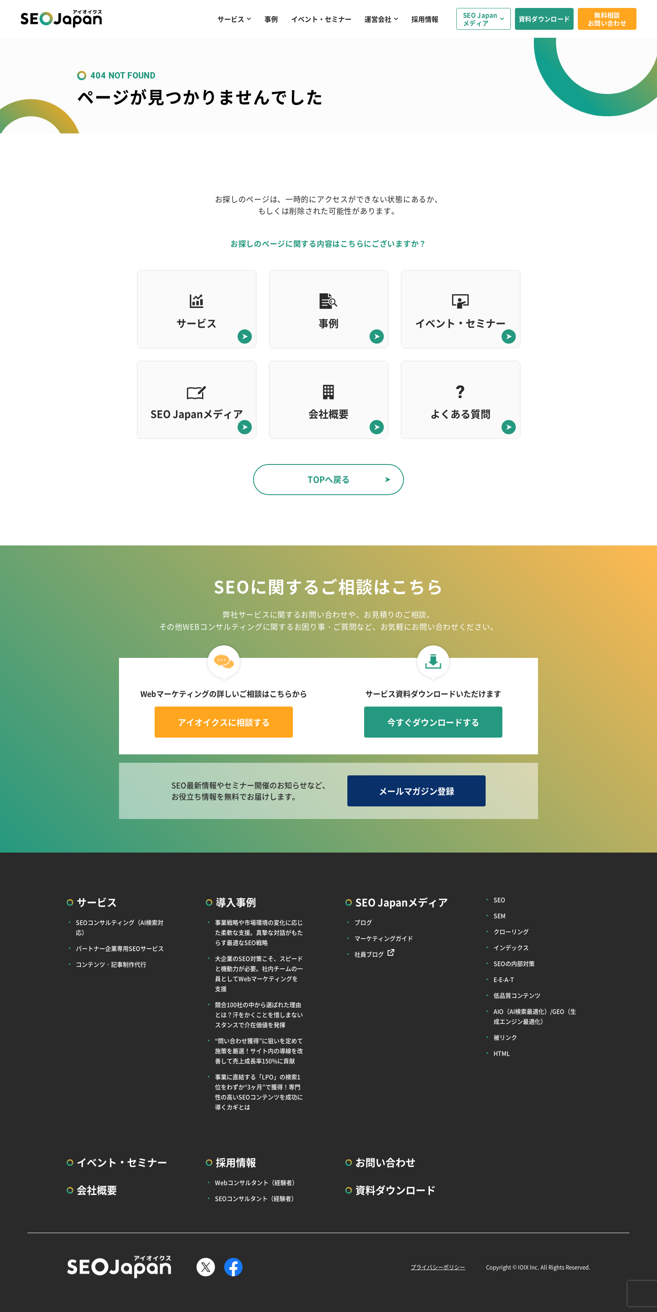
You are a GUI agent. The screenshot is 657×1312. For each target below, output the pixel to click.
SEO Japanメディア (480, 19)
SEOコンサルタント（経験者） (256, 1198)
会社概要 (97, 1189)
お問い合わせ (385, 1162)
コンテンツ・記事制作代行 (111, 964)
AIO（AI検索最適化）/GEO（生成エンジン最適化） (535, 1016)
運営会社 (378, 19)
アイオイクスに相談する (224, 722)
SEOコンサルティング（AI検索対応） (119, 927)
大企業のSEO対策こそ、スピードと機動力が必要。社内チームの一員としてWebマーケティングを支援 (259, 973)
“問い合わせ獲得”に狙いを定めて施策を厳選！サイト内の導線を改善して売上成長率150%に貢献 (259, 1050)
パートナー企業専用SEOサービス (120, 948)
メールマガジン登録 (416, 791)
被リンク (505, 1037)
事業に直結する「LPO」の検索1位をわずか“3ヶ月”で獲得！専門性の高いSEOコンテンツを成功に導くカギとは (259, 1091)
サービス (230, 19)
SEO (499, 899)
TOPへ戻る (329, 479)
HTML (502, 1053)
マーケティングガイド (383, 938)
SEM (500, 915)
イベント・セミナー (321, 19)
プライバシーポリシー (438, 1267)
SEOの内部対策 (514, 963)
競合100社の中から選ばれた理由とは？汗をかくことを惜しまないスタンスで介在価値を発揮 (259, 1014)
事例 (271, 19)
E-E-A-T (504, 979)
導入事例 (236, 902)
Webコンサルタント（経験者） (256, 1182)
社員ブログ (369, 954)
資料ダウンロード (544, 18)
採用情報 (424, 19)
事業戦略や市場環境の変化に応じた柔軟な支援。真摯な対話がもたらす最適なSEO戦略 (259, 932)
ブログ (363, 922)
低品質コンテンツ (517, 995)
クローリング (511, 931)
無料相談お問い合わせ (607, 19)
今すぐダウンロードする (433, 722)
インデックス (511, 947)
